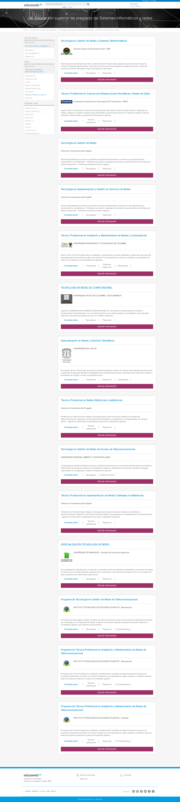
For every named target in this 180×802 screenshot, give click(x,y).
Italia (48, 791)
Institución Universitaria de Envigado (76, 151)
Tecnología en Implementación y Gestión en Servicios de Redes (95, 189)
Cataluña (35, 791)
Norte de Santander (32, 133)
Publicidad (127, 775)
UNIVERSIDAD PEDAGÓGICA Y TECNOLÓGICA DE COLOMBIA (99, 243)
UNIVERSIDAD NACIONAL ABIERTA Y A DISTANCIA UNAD (85, 457)
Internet (28, 98)
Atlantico (29, 118)
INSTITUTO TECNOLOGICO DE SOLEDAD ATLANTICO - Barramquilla (102, 607)
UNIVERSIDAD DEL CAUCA (85, 348)
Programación (31, 79)
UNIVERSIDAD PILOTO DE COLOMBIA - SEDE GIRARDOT (97, 296)
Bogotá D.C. (29, 121)
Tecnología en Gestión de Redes (78, 143)
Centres (153, 1)
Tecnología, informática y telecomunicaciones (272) (34, 71)
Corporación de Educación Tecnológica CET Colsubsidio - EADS (100, 101)
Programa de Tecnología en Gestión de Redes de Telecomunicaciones (99, 599)
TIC (27, 82)
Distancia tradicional (32, 111)
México (53, 791)
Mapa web (83, 779)
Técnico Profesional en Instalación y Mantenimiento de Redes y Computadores (104, 235)
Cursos (64, 7)
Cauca (28, 127)
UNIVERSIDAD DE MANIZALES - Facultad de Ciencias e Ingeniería (101, 552)
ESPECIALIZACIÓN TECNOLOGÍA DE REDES (85, 544)
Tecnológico (29, 50)
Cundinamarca (30, 130)
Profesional (29, 57)
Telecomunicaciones (32, 85)
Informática (30, 76)
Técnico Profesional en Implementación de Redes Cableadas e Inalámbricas (102, 495)
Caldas (28, 124)
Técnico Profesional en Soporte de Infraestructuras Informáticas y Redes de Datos (105, 93)
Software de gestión (33, 88)
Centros (70, 7)
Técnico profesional (32, 53)
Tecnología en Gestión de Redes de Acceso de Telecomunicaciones (98, 449)
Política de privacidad (87, 775)
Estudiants (146, 1)
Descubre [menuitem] (135, 5)
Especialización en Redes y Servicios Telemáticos (87, 340)
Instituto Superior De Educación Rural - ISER (91, 49)
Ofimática (29, 92)
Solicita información (106, 79)
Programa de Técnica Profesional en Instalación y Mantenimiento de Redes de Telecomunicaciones (103, 651)
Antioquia (29, 114)
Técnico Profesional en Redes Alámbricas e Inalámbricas (91, 400)
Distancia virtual (31, 108)
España (28, 791)
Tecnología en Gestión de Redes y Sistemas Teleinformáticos (94, 40)
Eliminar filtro (30, 43)
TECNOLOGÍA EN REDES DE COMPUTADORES (86, 287)
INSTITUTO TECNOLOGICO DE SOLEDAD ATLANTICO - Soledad (100, 718)
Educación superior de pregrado (37, 46)
